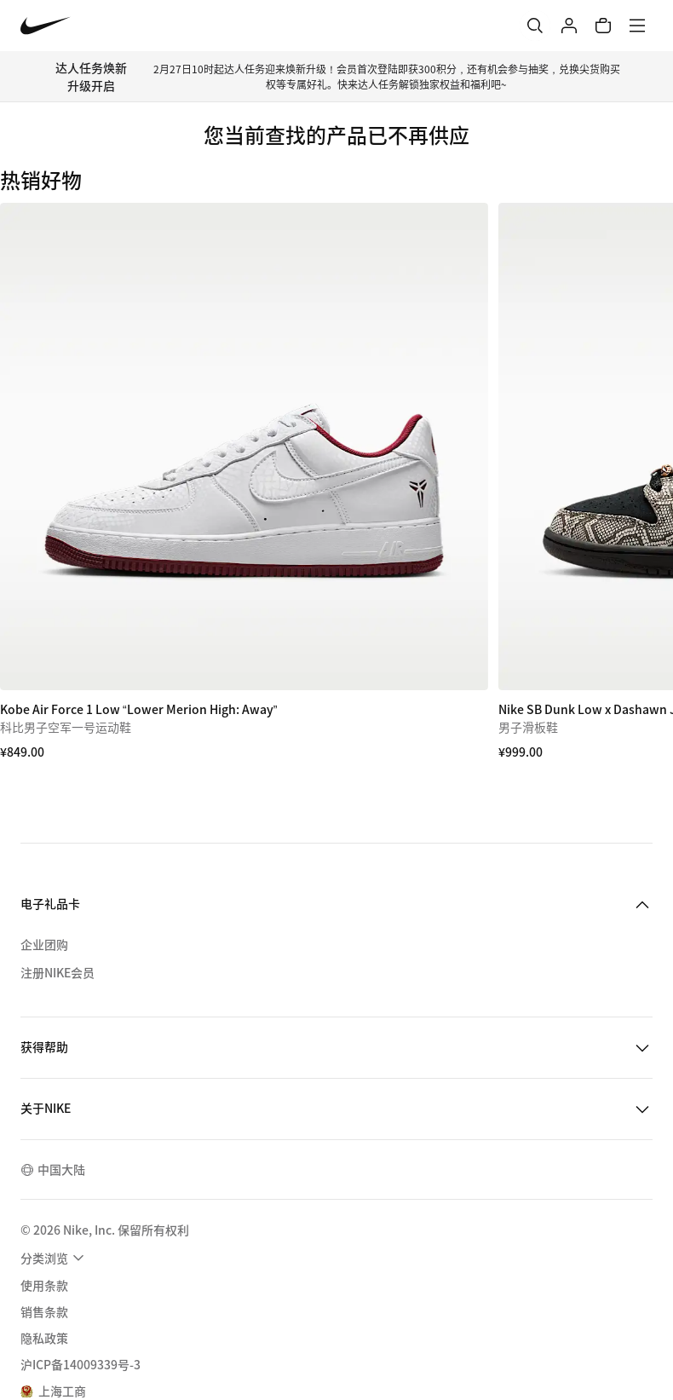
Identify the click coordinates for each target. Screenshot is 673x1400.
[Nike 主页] (45, 26)
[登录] (569, 25)
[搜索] (535, 25)
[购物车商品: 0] (603, 25)
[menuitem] (54, 1257)
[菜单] (637, 25)
